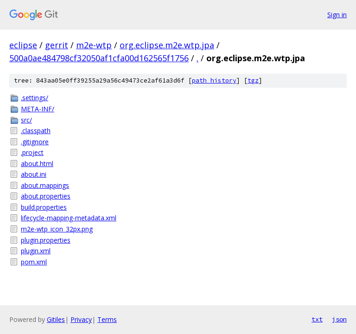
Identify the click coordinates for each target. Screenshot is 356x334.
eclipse (23, 45)
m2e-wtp (94, 45)
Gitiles (56, 319)
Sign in (337, 14)
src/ (26, 120)
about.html (37, 163)
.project (32, 152)
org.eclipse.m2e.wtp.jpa (167, 45)
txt (317, 319)
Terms (107, 319)
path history (214, 80)
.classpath (36, 130)
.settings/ (34, 97)
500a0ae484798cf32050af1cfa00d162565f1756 (99, 58)
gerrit (56, 45)
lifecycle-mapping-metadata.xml (68, 217)
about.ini (33, 174)
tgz (253, 80)
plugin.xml (36, 250)
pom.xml (34, 261)
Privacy (81, 319)
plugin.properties (45, 240)
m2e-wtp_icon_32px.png (57, 229)
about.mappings (45, 185)
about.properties (45, 196)
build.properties (44, 207)
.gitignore (35, 141)
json (339, 319)
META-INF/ (37, 108)
